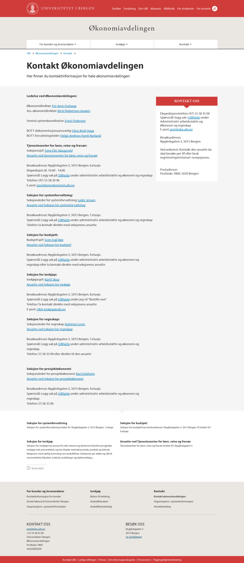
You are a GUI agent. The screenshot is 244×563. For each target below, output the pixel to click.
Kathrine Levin (75, 324)
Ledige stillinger (87, 559)
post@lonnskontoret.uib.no (56, 185)
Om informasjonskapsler (121, 559)
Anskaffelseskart (99, 501)
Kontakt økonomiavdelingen (170, 496)
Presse (102, 559)
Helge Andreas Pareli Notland (80, 135)
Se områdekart (134, 537)
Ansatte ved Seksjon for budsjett (49, 245)
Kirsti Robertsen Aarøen (73, 111)
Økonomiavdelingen (122, 28)
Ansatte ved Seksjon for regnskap (50, 329)
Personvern (144, 559)
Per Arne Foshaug (64, 106)
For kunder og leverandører (57, 44)
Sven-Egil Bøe (54, 240)
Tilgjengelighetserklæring (167, 559)
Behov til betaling (100, 496)
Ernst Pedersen (75, 121)
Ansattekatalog (162, 506)
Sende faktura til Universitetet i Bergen (48, 501)
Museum (155, 8)
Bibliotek (169, 8)
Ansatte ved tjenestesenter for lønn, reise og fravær (62, 155)
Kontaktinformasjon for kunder (44, 496)
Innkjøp (120, 44)
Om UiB (143, 8)
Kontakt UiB (69, 559)
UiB (28, 53)
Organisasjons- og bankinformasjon (46, 506)
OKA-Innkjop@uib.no (51, 309)
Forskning (130, 8)
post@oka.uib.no (181, 129)
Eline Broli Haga (83, 130)
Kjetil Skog (52, 279)
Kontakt (184, 44)
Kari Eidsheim (85, 374)
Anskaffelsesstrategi (101, 506)
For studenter (185, 8)
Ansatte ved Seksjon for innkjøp (48, 284)
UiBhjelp (64, 175)
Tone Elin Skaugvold (59, 150)
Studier (116, 8)
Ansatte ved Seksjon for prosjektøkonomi (55, 378)
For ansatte (204, 8)
